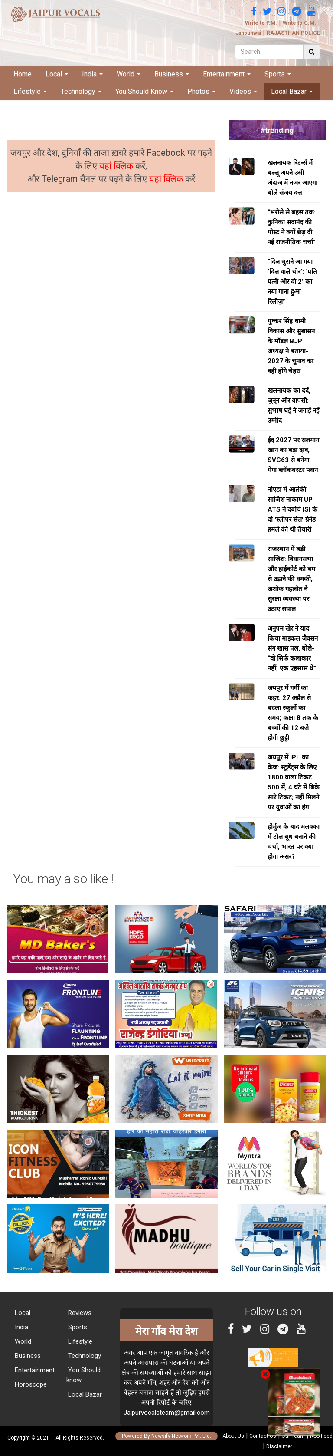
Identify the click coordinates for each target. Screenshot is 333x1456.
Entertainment (227, 74)
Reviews (78, 1313)
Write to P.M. (261, 23)
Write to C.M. (299, 23)
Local (57, 74)
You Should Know (144, 91)
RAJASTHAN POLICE (293, 33)
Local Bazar (292, 91)
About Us (233, 1436)
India (92, 74)
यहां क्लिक (117, 166)
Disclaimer (279, 1446)
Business (171, 74)
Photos (201, 91)
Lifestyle (30, 91)
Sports (277, 74)
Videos (243, 91)
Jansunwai (248, 33)
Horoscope (30, 1384)
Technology (81, 91)
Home (22, 74)
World (128, 74)
